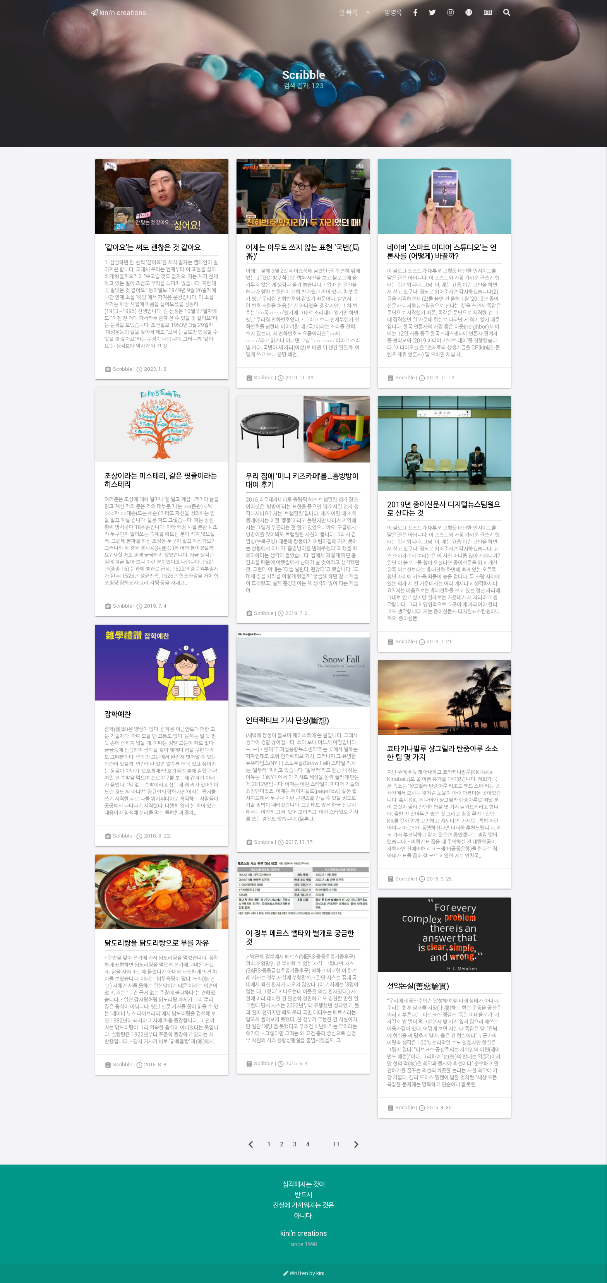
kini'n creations (118, 12)
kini (320, 1273)
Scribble (122, 368)
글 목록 (356, 12)
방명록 (393, 12)
